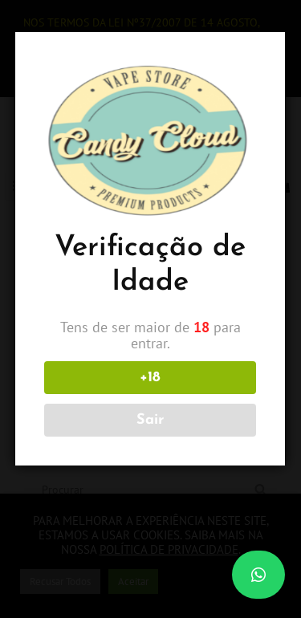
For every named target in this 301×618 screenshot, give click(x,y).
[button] (258, 575)
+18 (149, 377)
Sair (149, 420)
